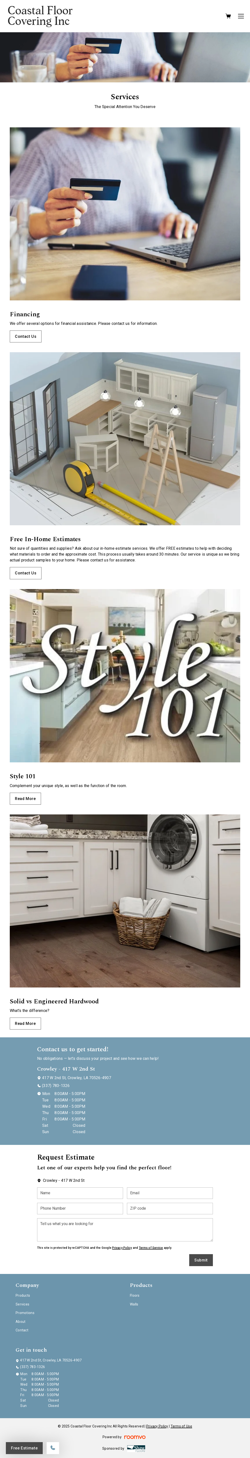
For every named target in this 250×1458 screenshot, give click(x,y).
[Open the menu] (241, 16)
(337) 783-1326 (56, 1085)
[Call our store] (53, 1448)
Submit (201, 1260)
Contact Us (25, 336)
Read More (25, 798)
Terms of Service (151, 1248)
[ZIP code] (170, 1208)
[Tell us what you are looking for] (125, 1229)
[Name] (80, 1193)
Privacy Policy (122, 1248)
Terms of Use (181, 1426)
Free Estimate (24, 1448)
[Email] (170, 1193)
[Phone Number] (80, 1208)
